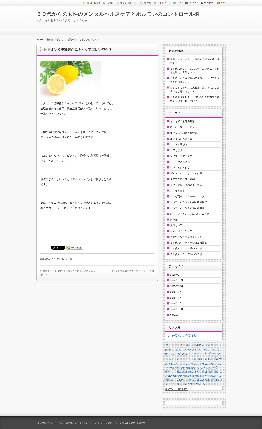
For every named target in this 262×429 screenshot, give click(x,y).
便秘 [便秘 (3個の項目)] (182, 367)
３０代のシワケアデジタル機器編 (188, 242)
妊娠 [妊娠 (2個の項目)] (179, 372)
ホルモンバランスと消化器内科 (187, 208)
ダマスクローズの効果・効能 (186, 185)
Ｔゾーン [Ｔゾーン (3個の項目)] (200, 384)
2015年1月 (176, 303)
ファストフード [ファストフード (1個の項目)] (179, 359)
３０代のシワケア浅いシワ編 (186, 248)
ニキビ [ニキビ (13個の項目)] (206, 354)
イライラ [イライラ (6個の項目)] (180, 344)
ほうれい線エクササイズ (183, 127)
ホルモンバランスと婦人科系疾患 (188, 202)
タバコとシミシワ (180, 167)
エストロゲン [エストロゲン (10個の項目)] (195, 344)
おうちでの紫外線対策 (182, 121)
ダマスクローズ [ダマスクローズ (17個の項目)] (189, 354)
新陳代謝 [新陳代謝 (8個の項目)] (207, 372)
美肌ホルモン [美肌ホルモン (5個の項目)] (178, 380)
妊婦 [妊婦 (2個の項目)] (184, 372)
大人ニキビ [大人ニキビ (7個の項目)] (207, 367)
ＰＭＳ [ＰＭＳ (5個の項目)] (191, 384)
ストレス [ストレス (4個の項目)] (186, 349)
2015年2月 (176, 297)
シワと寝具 (176, 150)
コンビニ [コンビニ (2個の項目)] (209, 345)
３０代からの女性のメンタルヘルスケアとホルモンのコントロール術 (117, 14)
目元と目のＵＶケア (181, 231)
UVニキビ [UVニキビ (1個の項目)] (169, 345)
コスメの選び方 (178, 144)
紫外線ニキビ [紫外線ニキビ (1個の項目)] (216, 376)
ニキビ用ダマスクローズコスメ (187, 196)
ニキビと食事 (177, 190)
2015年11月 (176, 280)
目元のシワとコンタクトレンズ (187, 236)
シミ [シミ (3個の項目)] (178, 349)
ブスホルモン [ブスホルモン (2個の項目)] (205, 359)
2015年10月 (176, 286)
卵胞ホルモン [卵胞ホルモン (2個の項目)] (193, 368)
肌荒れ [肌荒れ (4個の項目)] (190, 380)
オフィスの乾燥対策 (181, 138)
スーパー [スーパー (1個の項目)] (196, 350)
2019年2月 (176, 274)
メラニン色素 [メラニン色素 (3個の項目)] (207, 363)
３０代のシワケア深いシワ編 (186, 254)
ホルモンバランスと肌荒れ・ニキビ (189, 213)
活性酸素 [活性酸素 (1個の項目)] (187, 376)
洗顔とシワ (176, 225)
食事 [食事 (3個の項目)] (207, 380)
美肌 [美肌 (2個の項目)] (167, 380)
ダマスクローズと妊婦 (182, 179)
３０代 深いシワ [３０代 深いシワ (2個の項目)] (177, 384)
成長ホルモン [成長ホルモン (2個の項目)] (194, 372)
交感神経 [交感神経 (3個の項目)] (175, 367)
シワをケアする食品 (181, 156)
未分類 (68, 259)
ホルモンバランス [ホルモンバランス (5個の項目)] (188, 363)
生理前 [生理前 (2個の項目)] (195, 376)
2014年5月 (176, 315)
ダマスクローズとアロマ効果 (186, 173)
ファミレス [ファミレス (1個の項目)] (192, 359)
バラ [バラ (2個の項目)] (213, 354)
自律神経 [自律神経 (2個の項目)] (199, 380)
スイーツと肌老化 (180, 161)
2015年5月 (176, 292)
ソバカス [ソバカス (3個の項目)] (206, 349)
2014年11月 (176, 309)
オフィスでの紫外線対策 (183, 132)
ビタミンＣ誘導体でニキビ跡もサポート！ (130, 271)
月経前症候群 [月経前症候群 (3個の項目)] (175, 376)
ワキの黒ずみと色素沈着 (181, 335)
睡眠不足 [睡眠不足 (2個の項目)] (204, 376)
